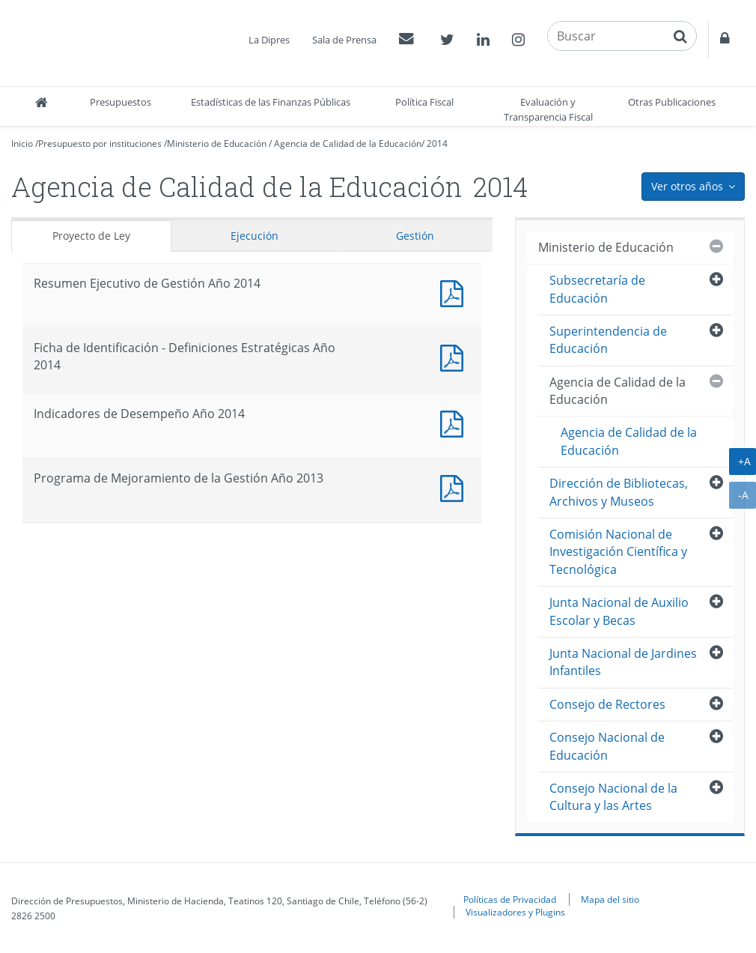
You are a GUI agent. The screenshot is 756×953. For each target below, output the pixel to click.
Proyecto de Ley (91, 236)
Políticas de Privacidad (509, 899)
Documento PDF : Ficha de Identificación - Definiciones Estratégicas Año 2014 (455, 356)
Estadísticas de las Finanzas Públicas (270, 102)
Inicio (22, 143)
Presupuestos (120, 102)
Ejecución (254, 236)
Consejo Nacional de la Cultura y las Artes (613, 797)
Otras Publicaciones (672, 102)
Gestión (415, 236)
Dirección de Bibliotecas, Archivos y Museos (618, 492)
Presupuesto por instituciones (100, 143)
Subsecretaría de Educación (597, 289)
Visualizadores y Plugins (515, 912)
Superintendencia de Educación (608, 340)
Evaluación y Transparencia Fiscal (548, 109)
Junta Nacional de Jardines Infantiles (623, 662)
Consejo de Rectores (607, 704)
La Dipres (269, 39)
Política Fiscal (424, 102)
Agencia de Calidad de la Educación (347, 143)
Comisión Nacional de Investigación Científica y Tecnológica (618, 552)
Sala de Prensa (344, 39)
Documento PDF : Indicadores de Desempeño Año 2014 (455, 422)
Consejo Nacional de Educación (607, 746)
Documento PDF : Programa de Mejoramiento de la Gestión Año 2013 (455, 486)
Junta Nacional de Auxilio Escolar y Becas (619, 611)
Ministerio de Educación (216, 143)
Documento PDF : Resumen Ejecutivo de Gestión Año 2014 (455, 292)
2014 (437, 143)
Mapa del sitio (610, 899)
